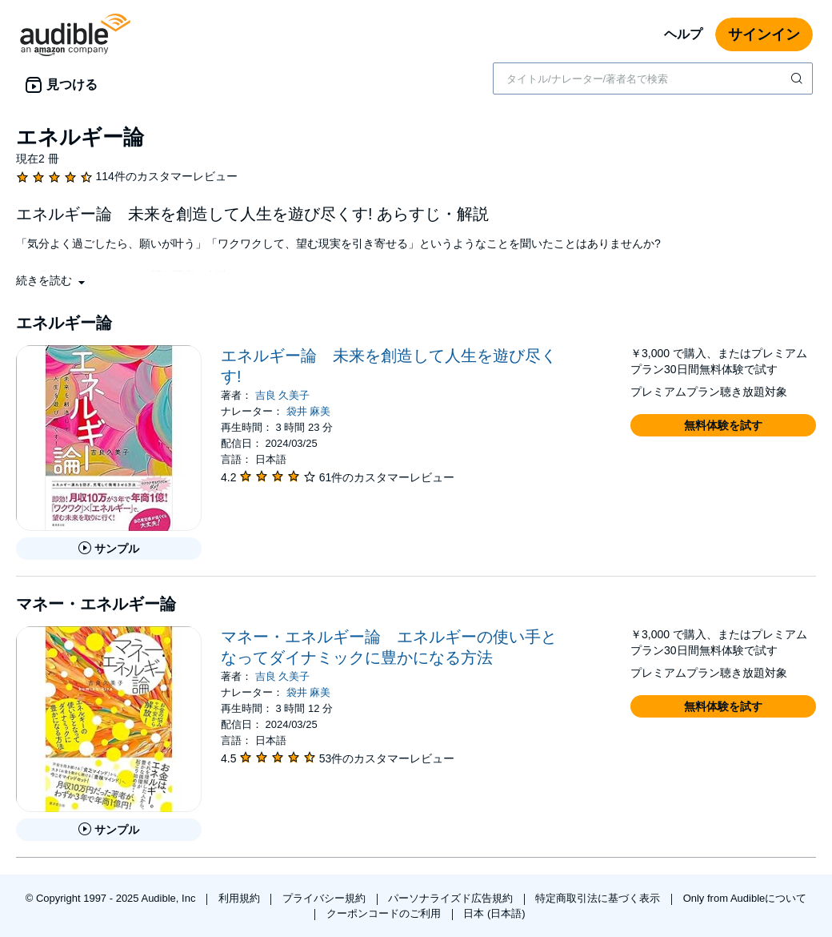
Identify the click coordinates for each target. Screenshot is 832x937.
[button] (52, 280)
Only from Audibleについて (745, 898)
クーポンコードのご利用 (385, 913)
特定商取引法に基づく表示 (599, 898)
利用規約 (240, 898)
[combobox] (653, 78)
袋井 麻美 (308, 411)
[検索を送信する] (798, 78)
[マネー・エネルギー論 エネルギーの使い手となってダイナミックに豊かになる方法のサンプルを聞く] (109, 829)
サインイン (764, 34)
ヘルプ (683, 34)
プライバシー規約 (325, 898)
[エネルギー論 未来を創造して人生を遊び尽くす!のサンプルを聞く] (109, 548)
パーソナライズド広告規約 (452, 898)
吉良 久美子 (282, 395)
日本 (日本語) (494, 913)
